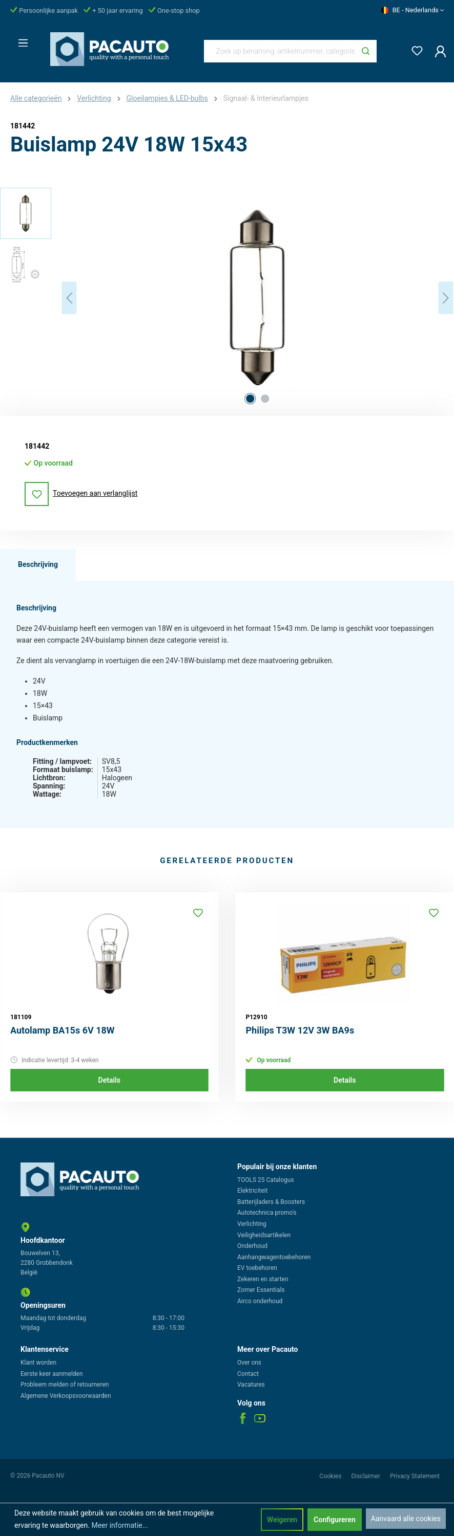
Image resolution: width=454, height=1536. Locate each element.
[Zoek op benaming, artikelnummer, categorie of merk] (280, 51)
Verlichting (251, 1223)
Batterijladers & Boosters (271, 1201)
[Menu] (20, 40)
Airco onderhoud (259, 1301)
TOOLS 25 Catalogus (265, 1179)
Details (109, 1080)
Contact (248, 1373)
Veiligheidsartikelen (264, 1235)
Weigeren (282, 1520)
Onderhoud (252, 1245)
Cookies (331, 1476)
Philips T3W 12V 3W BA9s (300, 1030)
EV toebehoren (257, 1267)
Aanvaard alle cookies (406, 1519)
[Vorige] (69, 298)
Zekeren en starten (262, 1279)
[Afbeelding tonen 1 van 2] (250, 398)
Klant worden (38, 1362)
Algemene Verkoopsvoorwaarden (65, 1395)
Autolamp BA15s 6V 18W (62, 1030)
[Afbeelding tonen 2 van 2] (265, 398)
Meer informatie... (119, 1525)
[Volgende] (445, 298)
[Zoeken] (366, 51)
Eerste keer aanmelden (51, 1373)
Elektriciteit (252, 1190)
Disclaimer (366, 1476)
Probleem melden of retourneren (64, 1384)
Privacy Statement (415, 1476)
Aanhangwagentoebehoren (274, 1257)
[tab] (38, 565)
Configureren (335, 1520)
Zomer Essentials (261, 1289)
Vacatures (251, 1384)
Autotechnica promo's (266, 1212)
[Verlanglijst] (414, 49)
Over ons (249, 1362)
